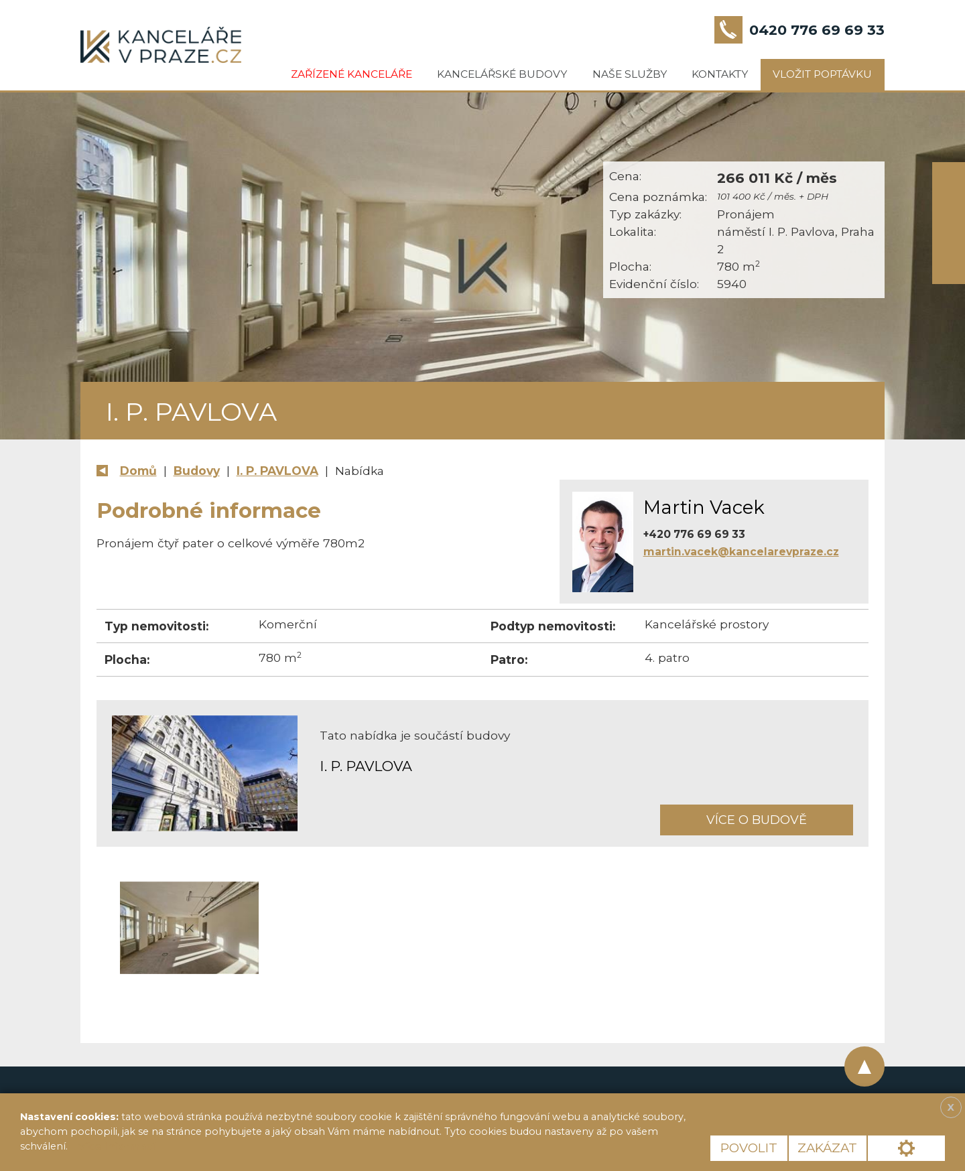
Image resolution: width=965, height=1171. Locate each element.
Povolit (748, 1148)
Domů (138, 471)
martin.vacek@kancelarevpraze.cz (741, 551)
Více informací (116, 1146)
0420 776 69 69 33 (817, 29)
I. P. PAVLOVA (277, 471)
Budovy (197, 471)
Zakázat (827, 1148)
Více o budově (756, 819)
